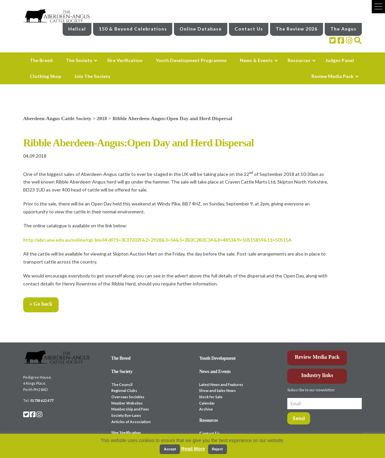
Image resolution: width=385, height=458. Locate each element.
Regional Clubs (124, 390)
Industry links (317, 375)
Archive (206, 409)
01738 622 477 (41, 400)
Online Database (201, 29)
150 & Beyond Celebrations (133, 29)
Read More (193, 448)
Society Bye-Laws (126, 415)
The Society (122, 371)
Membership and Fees (130, 409)
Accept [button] (170, 449)
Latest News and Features (221, 384)
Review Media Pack (317, 357)
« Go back (40, 304)
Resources (208, 420)
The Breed (121, 358)
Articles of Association (131, 422)
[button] (378, 6)
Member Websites (127, 403)
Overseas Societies (127, 397)
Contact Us (249, 29)
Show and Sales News (217, 390)
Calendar (207, 403)
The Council (122, 384)
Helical (77, 29)
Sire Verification (126, 432)
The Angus (343, 29)
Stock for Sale (210, 397)
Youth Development (217, 358)
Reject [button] (217, 449)
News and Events (215, 371)
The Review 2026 (296, 29)
